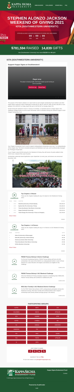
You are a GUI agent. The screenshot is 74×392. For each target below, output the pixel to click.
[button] (44, 351)
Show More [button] (12, 215)
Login (36, 388)
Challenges (49, 5)
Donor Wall (59, 5)
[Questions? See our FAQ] (42, 357)
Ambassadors (39, 5)
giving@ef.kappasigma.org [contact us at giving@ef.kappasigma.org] (43, 359)
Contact (65, 373)
